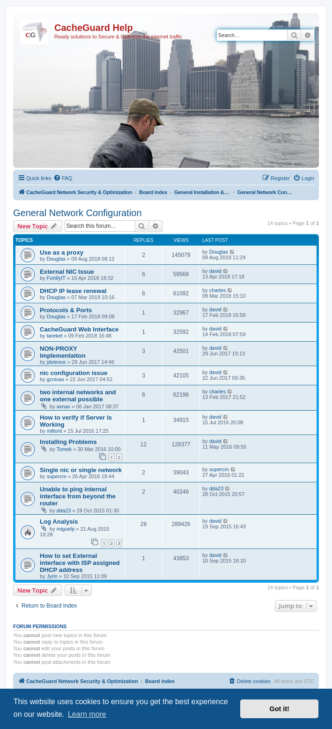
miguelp (66, 529)
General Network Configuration (77, 213)
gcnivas (55, 379)
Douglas (56, 259)
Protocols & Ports (66, 310)
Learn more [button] (87, 714)
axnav (63, 406)
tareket (55, 335)
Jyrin (52, 576)
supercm (56, 476)
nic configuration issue (73, 372)
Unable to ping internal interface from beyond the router (78, 496)
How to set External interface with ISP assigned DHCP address (80, 562)
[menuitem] (62, 178)
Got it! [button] (279, 709)
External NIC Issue (67, 271)
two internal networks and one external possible (78, 396)
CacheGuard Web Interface (79, 329)
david (215, 271)
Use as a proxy (61, 252)
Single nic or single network (81, 469)
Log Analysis (59, 521)
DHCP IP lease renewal (73, 290)
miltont (54, 431)
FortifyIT (56, 278)
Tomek (64, 449)
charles (217, 290)
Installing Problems (68, 441)
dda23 (64, 510)
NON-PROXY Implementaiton (62, 352)
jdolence (56, 362)
